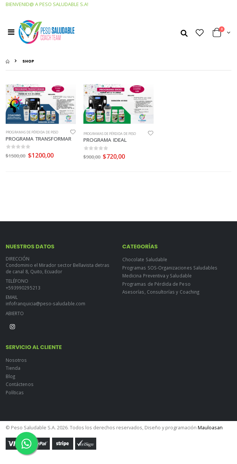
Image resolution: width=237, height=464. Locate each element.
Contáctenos (20, 384)
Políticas (15, 392)
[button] (184, 32)
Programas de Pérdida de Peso (32, 132)
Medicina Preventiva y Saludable (157, 276)
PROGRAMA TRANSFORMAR (38, 138)
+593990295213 (23, 288)
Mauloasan (210, 427)
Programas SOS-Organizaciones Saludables (169, 268)
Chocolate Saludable (144, 259)
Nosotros (16, 360)
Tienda (13, 368)
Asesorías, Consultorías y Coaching (160, 292)
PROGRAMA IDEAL (105, 139)
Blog (10, 376)
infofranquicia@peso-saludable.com (45, 303)
